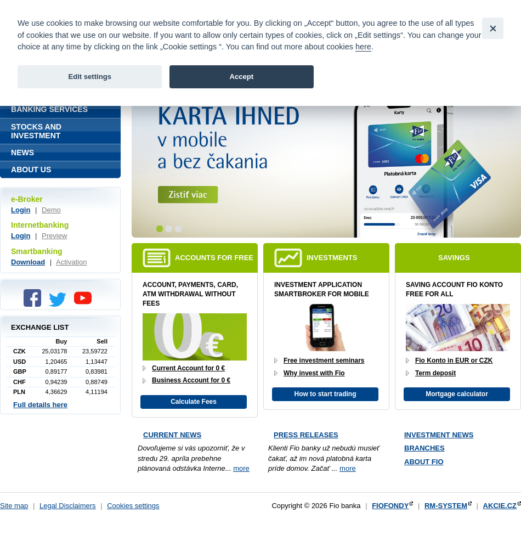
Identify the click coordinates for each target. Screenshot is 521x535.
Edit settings (89, 76)
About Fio (424, 462)
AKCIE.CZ (500, 506)
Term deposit (435, 373)
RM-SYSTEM (445, 506)
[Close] (492, 28)
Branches (424, 448)
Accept (241, 76)
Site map (14, 506)
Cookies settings (133, 506)
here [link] (363, 46)
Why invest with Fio (314, 373)
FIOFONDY (390, 506)
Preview (54, 236)
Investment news (438, 435)
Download (28, 262)
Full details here (40, 405)
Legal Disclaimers (67, 506)
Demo (51, 210)
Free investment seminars (324, 360)
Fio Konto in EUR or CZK (453, 360)
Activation (71, 262)
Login (20, 210)
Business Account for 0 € (191, 380)
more (241, 468)
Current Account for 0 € (188, 368)
